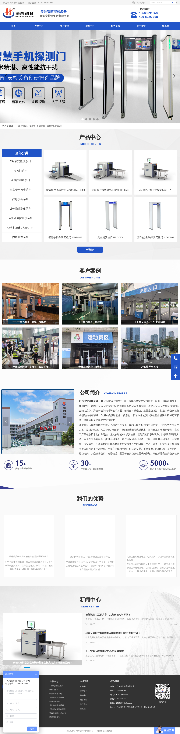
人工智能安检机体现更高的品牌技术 (104, 651)
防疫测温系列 (54, 717)
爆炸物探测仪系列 (56, 705)
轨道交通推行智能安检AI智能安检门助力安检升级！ (113, 633)
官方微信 (141, 2)
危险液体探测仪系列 (57, 709)
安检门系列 (53, 690)
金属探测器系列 (55, 694)
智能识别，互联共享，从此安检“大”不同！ (108, 614)
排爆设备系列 (54, 701)
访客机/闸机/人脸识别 (58, 713)
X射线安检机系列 (56, 686)
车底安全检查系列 (56, 697)
